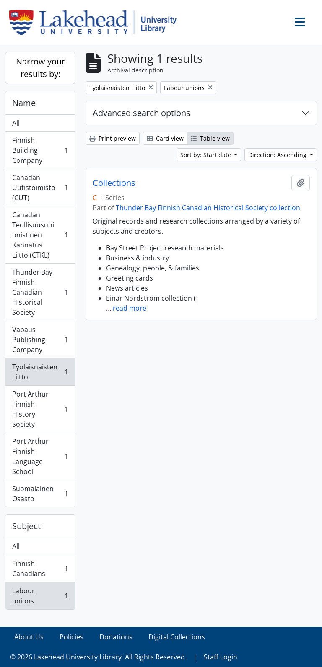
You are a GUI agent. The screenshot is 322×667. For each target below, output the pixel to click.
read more (129, 308)
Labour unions (40, 595)
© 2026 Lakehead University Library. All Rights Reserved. (98, 657)
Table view (210, 138)
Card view (165, 138)
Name (24, 102)
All (16, 123)
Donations (115, 636)
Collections (114, 183)
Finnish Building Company (40, 150)
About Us (29, 636)
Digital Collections (176, 636)
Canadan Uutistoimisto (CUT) (40, 187)
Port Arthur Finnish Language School (40, 456)
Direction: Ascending (278, 155)
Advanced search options (141, 112)
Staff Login (220, 657)
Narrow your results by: (40, 68)
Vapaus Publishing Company (40, 339)
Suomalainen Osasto (40, 493)
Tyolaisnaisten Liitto (40, 371)
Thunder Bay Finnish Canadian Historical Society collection (208, 207)
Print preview (112, 138)
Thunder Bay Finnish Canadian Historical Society (40, 292)
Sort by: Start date (206, 155)
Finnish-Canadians (40, 568)
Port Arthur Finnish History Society (40, 409)
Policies (71, 636)
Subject (26, 526)
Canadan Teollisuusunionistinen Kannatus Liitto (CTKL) (40, 235)
